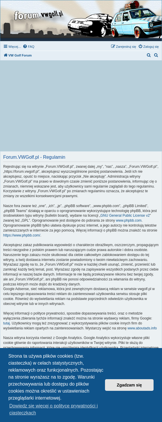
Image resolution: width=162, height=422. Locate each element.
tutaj (6, 323)
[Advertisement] (81, 107)
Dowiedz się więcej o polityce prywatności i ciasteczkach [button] (53, 409)
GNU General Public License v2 (124, 215)
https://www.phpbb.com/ (21, 235)
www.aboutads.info (142, 328)
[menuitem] (28, 46)
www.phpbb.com (129, 220)
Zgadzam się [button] (129, 385)
